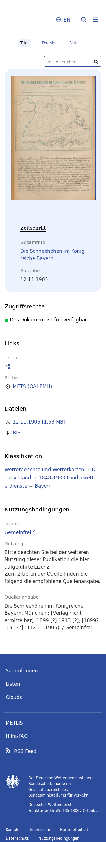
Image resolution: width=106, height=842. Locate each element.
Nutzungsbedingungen (58, 838)
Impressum (40, 829)
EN (67, 20)
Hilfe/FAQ (17, 736)
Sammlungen (22, 670)
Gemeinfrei (18, 532)
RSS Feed (25, 751)
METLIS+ (16, 723)
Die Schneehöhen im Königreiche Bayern (52, 254)
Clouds (14, 697)
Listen (13, 684)
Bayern (43, 486)
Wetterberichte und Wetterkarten (44, 469)
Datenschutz (17, 838)
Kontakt (13, 829)
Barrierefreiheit (74, 829)
